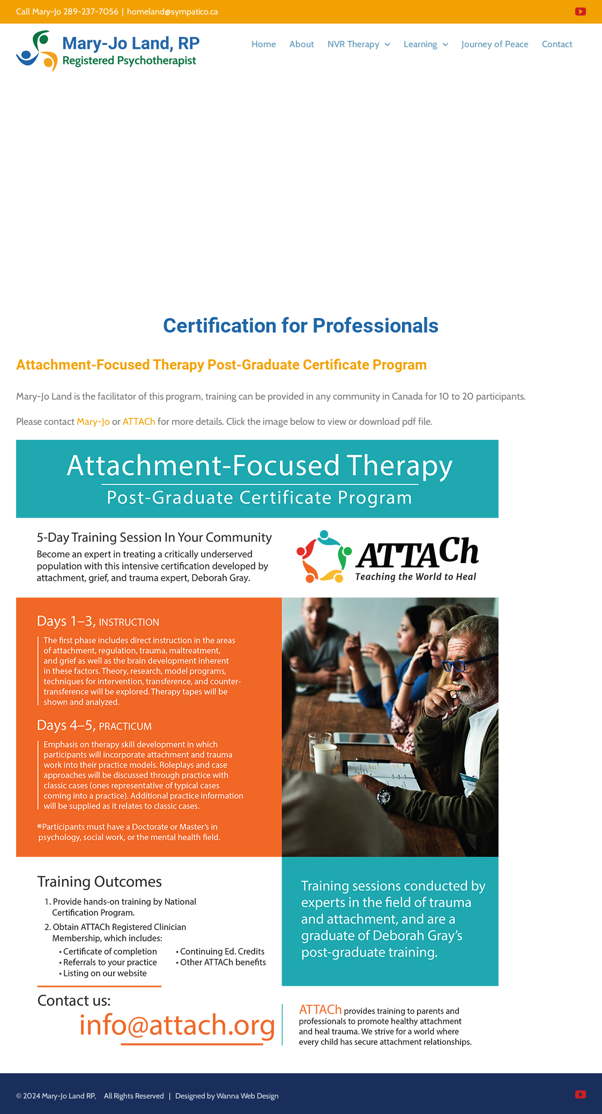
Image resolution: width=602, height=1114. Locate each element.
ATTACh (139, 421)
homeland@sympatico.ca (172, 11)
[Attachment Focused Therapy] (257, 445)
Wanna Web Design (248, 1096)
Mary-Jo (93, 421)
